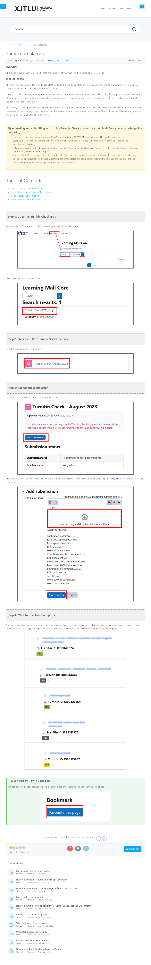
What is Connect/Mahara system (32, 923)
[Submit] (134, 29)
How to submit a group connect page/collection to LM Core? (46, 888)
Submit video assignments (29, 897)
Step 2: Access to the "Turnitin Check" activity (31, 192)
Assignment (55, 60)
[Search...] (75, 29)
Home (12, 45)
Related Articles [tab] (15, 863)
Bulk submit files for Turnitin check (33, 871)
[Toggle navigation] (142, 6)
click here (82, 98)
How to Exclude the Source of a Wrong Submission (41, 879)
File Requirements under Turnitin (32, 940)
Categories (23, 45)
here (135, 155)
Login (139, 9)
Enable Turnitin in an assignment (32, 914)
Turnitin (64, 60)
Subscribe (132, 848)
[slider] (17, 847)
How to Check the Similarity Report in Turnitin (39, 949)
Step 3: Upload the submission (25, 196)
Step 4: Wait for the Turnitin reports (27, 199)
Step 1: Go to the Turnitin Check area (27, 188)
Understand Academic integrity (31, 932)
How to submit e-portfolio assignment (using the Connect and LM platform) (54, 906)
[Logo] (33, 8)
